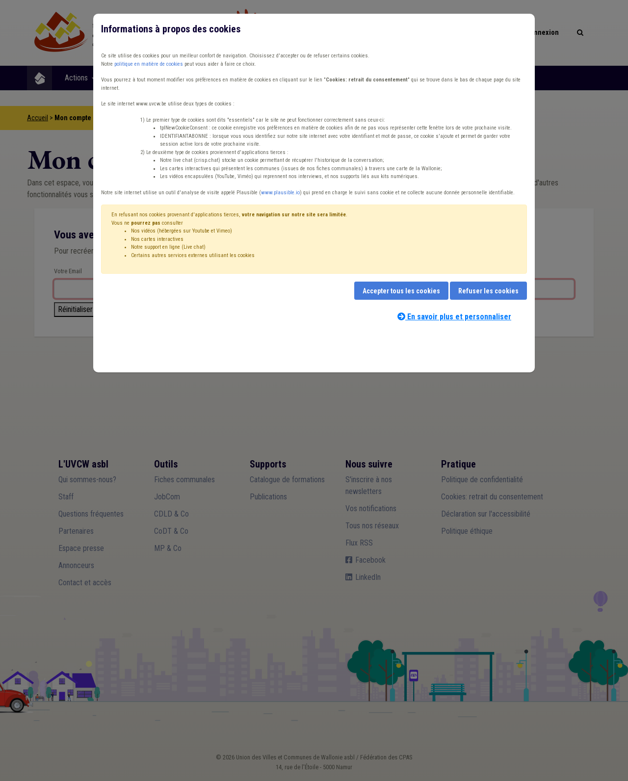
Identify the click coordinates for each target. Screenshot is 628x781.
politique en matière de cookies (148, 64)
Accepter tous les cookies (401, 291)
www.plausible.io (280, 192)
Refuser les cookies (488, 291)
